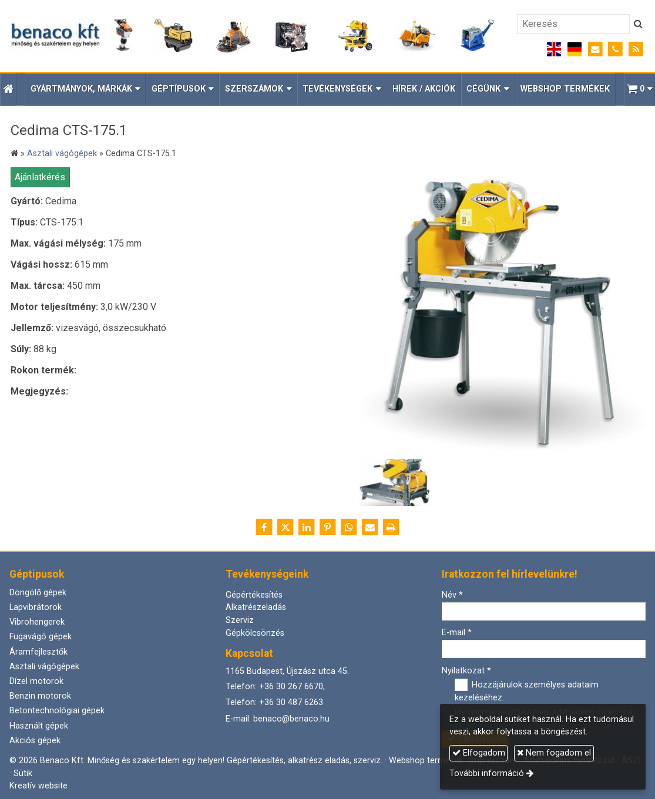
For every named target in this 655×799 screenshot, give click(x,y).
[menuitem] (424, 89)
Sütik (23, 773)
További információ (486, 773)
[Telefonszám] (615, 49)
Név (452, 595)
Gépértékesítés (254, 595)
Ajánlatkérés (40, 177)
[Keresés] (573, 24)
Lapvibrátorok (35, 607)
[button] (639, 89)
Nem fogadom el (554, 753)
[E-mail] (595, 49)
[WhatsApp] (349, 527)
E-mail (457, 633)
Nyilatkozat (466, 671)
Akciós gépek (35, 741)
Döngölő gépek (37, 593)
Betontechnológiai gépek (57, 711)
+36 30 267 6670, (292, 687)
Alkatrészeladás (256, 607)
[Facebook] (264, 527)
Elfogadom (478, 753)
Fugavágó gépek (40, 637)
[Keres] (638, 24)
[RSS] (635, 49)
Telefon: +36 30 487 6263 (274, 702)
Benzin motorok (40, 696)
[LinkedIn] (306, 527)
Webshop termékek (426, 761)
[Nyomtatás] (391, 527)
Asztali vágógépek (44, 667)
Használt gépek (38, 726)
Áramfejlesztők (38, 652)
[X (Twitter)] (285, 527)
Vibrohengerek (37, 622)
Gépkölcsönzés (255, 633)
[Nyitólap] (253, 35)
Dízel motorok (36, 681)
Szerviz (240, 620)
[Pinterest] (327, 527)
